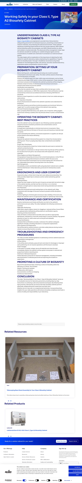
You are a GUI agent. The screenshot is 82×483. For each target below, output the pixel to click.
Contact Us (73, 4)
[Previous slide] (8, 401)
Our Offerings (8, 449)
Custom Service (26, 452)
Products (16, 4)
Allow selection (71, 471)
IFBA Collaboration (44, 459)
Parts (47, 4)
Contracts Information (9, 454)
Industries (25, 4)
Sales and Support (37, 4)
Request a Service (72, 441)
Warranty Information (27, 462)
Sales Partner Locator (9, 457)
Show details (67, 480)
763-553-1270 (64, 1)
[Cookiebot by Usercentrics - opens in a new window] (8, 480)
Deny (71, 474)
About (63, 4)
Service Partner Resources (28, 457)
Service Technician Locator (28, 459)
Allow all (71, 467)
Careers (55, 4)
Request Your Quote (59, 441)
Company (43, 449)
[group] (40, 367)
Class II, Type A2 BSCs (23, 41)
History (42, 454)
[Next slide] (10, 401)
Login (71, 1)
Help (23, 449)
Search (76, 1)
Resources (24, 454)
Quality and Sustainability (46, 462)
